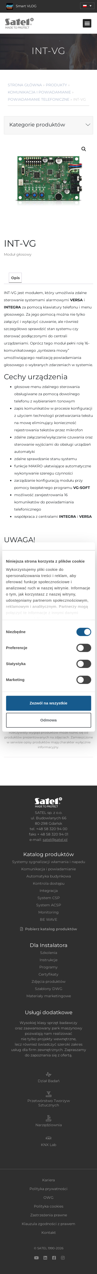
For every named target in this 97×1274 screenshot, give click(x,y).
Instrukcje (48, 960)
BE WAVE (48, 919)
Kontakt (48, 1232)
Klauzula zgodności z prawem (48, 1223)
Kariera (48, 1180)
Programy (48, 967)
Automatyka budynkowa (48, 876)
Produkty (56, 85)
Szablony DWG (48, 988)
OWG (48, 1197)
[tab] (15, 278)
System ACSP (48, 905)
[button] (87, 6)
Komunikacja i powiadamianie (39, 92)
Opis (15, 278)
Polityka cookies (48, 1206)
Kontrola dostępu (48, 883)
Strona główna (25, 85)
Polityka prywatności (48, 1188)
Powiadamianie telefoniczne (38, 99)
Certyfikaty (48, 974)
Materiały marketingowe (48, 996)
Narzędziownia (48, 1125)
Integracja (49, 890)
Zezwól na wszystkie (49, 703)
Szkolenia (48, 952)
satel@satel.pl (55, 839)
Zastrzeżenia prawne (48, 1215)
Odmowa (48, 720)
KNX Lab (48, 1144)
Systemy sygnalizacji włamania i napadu (48, 861)
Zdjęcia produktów (48, 981)
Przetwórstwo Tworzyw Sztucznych (48, 1102)
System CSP (49, 898)
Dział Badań (48, 1081)
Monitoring (48, 912)
